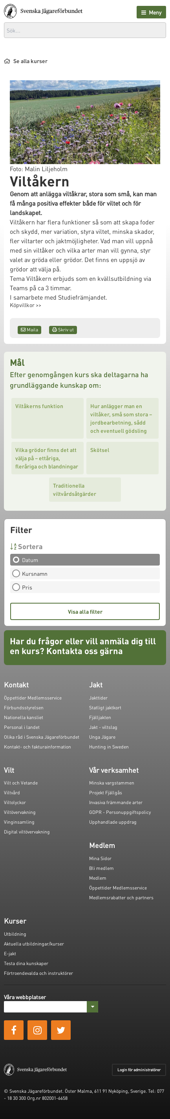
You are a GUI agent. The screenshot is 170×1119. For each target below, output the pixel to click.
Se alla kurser (26, 60)
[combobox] (85, 30)
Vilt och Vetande (21, 783)
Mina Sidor (100, 858)
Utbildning (15, 934)
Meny (151, 12)
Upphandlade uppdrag (113, 822)
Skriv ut (63, 330)
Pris (24, 587)
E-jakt (10, 953)
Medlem (97, 878)
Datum (27, 560)
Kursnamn (32, 573)
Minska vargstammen (111, 783)
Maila (29, 330)
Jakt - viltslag (103, 727)
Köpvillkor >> (25, 304)
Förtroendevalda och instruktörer (38, 973)
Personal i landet (22, 727)
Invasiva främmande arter (116, 802)
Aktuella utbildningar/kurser (34, 944)
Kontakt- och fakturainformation (37, 747)
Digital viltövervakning (27, 832)
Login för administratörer (139, 1069)
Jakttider (98, 698)
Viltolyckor (15, 802)
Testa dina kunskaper (26, 963)
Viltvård (12, 792)
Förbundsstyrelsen (24, 707)
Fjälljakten (100, 717)
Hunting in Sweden (109, 747)
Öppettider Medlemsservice (33, 698)
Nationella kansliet (23, 717)
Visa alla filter (85, 611)
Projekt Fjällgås (105, 792)
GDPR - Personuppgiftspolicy (120, 812)
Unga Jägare (102, 737)
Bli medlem (101, 868)
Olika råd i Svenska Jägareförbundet (41, 737)
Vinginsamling (19, 822)
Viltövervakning (20, 812)
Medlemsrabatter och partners (121, 897)
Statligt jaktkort (105, 707)
